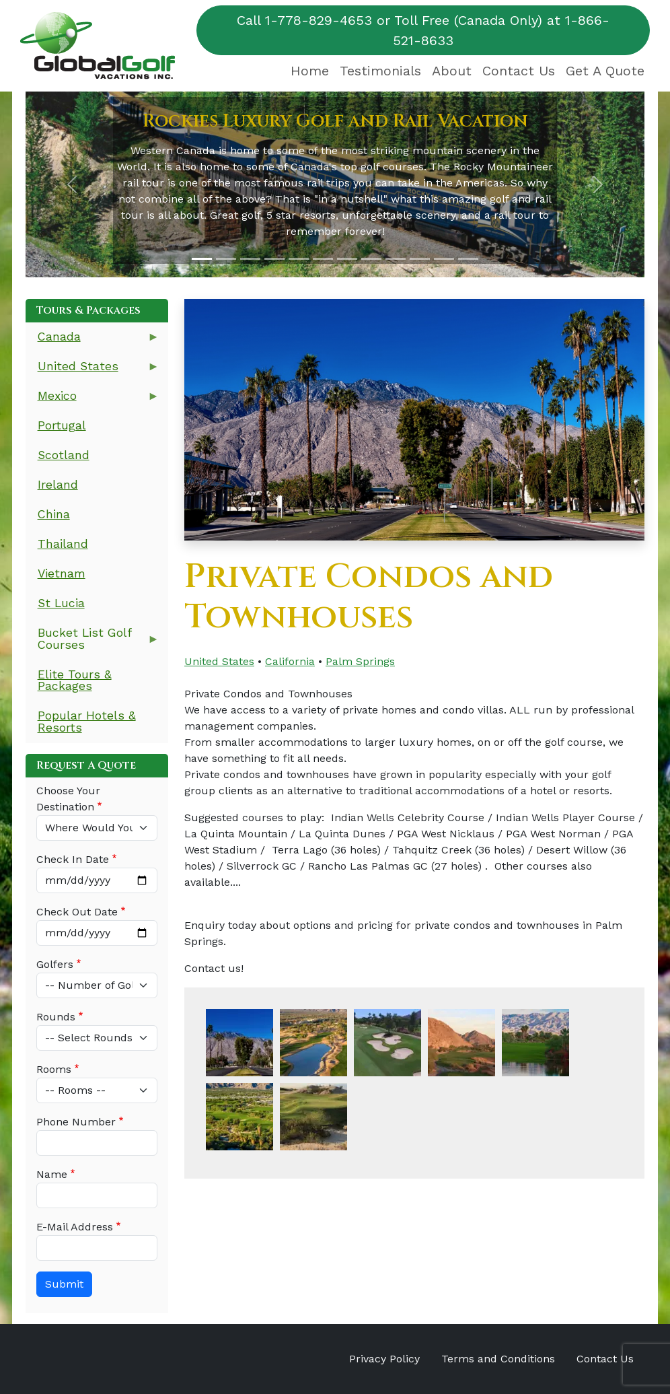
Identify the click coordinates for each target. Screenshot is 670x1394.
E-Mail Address (74, 1226)
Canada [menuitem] (92, 341)
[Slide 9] (395, 259)
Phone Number (76, 1121)
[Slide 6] (323, 259)
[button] (72, 184)
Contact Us (518, 71)
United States (219, 661)
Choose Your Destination (68, 798)
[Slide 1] (202, 259)
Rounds (55, 1016)
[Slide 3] (250, 259)
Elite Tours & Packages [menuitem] (75, 680)
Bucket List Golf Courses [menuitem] (92, 643)
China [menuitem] (54, 514)
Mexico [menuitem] (92, 400)
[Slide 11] (444, 259)
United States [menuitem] (92, 370)
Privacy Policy (384, 1358)
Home (310, 71)
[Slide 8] (371, 259)
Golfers (54, 964)
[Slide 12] (468, 259)
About (452, 71)
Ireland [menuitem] (58, 484)
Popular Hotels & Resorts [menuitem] (87, 721)
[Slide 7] (347, 259)
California (290, 661)
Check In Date (72, 859)
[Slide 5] (299, 259)
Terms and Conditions (498, 1358)
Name (51, 1174)
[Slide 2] (226, 259)
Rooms (53, 1069)
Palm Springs (360, 661)
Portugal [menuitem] (62, 425)
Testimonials (380, 71)
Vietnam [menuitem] (61, 573)
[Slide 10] (420, 259)
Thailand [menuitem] (63, 544)
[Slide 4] (274, 259)
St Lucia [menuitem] (61, 603)
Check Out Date (77, 911)
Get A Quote (605, 71)
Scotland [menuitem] (63, 455)
